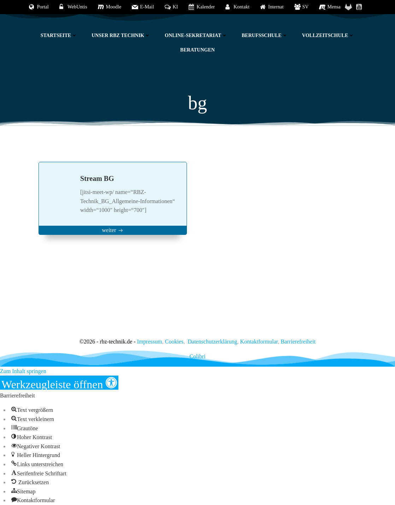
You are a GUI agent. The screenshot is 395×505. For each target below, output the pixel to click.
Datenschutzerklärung (212, 342)
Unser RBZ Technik (121, 35)
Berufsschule (265, 35)
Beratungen (197, 50)
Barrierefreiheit (298, 342)
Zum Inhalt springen (23, 371)
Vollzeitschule (328, 35)
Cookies (174, 342)
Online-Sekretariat (196, 35)
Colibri (197, 356)
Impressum (149, 342)
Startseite (59, 35)
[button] (59, 383)
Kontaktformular (259, 342)
